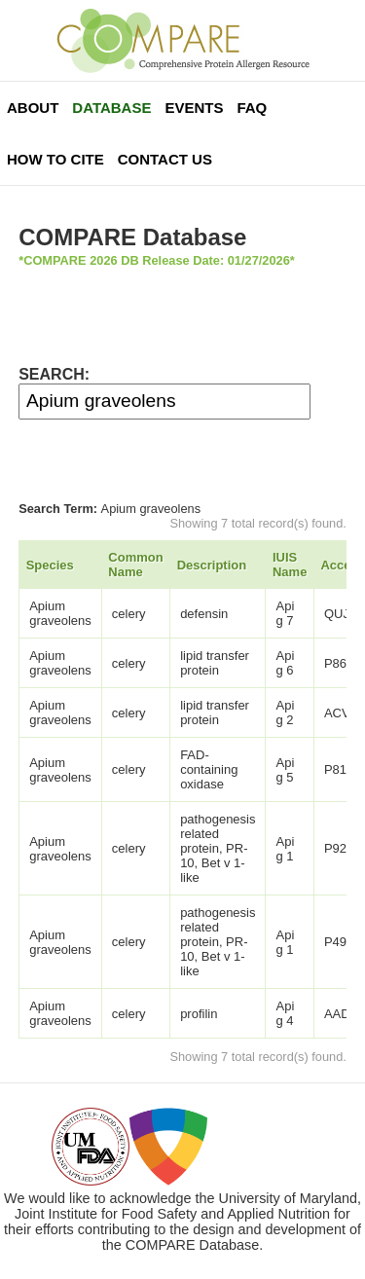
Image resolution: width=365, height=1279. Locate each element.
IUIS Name (290, 564)
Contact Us (165, 159)
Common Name (135, 564)
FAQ (252, 107)
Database (111, 107)
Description (212, 565)
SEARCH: (54, 374)
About (32, 107)
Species (50, 565)
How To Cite (55, 159)
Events (193, 107)
